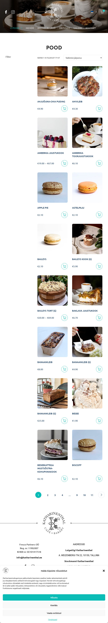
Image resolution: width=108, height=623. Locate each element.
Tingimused (52, 619)
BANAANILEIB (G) (81, 362)
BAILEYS (41, 259)
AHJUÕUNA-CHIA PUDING (51, 101)
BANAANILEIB (44, 362)
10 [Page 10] (84, 495)
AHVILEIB (77, 101)
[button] (103, 570)
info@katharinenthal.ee (29, 557)
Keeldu (54, 605)
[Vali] (64, 163)
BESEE (75, 413)
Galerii (78, 28)
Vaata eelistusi (54, 613)
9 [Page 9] (77, 495)
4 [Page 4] (62, 495)
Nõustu (54, 597)
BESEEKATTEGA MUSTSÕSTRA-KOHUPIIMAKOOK (47, 468)
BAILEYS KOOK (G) (82, 259)
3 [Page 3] (55, 495)
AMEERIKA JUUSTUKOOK (50, 152)
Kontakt (91, 28)
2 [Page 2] (47, 495)
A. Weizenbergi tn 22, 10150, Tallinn (79, 555)
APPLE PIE (42, 207)
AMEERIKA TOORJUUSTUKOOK (82, 154)
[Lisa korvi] (64, 108)
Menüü (30, 28)
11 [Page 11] (92, 495)
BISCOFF (76, 465)
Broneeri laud (47, 28)
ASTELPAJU (78, 207)
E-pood (16, 28)
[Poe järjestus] (83, 58)
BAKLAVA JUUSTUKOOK (85, 310)
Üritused (64, 28)
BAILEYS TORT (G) (46, 310)
